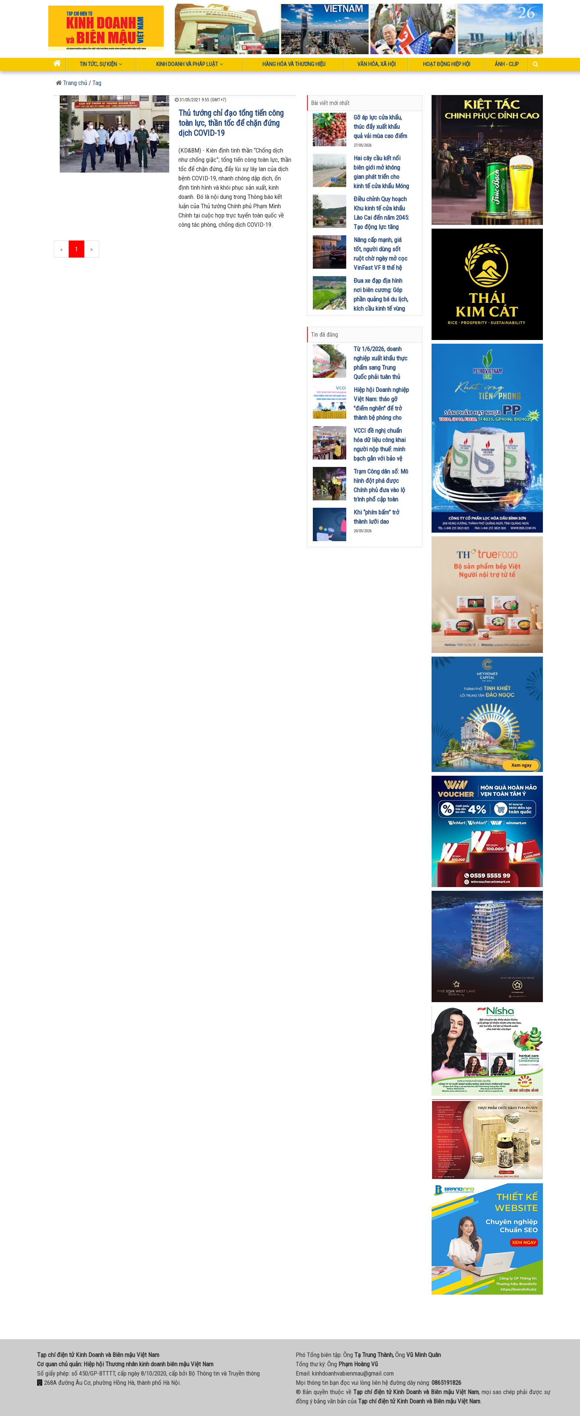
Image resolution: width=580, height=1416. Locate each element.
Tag (96, 82)
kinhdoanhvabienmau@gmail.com (353, 1373)
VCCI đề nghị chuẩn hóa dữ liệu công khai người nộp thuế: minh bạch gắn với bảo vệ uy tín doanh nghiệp (380, 449)
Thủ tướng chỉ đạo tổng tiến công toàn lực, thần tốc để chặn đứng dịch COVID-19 (231, 123)
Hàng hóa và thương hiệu (293, 64)
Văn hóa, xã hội (376, 64)
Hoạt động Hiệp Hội (446, 64)
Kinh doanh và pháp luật (189, 64)
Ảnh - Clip (507, 64)
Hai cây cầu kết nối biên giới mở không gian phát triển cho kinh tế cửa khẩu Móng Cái (381, 176)
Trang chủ (71, 82)
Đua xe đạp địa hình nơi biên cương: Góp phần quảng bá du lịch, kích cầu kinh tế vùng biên (381, 299)
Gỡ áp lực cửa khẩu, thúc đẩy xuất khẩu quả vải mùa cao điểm (380, 127)
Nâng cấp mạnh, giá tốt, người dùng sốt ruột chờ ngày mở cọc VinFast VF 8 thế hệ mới (380, 258)
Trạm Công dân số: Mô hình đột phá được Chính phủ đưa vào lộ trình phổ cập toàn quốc (381, 490)
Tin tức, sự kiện (101, 64)
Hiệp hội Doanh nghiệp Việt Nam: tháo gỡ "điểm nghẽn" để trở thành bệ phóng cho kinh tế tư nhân (381, 408)
